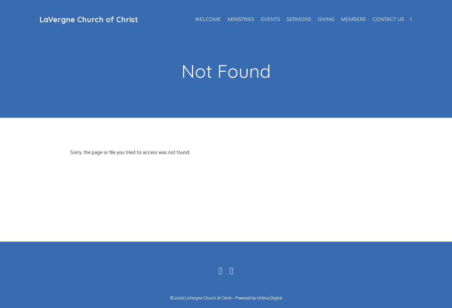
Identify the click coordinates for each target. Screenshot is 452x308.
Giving (326, 19)
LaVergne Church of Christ (88, 19)
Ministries (241, 19)
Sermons (299, 19)
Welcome (208, 19)
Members (353, 19)
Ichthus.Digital (269, 298)
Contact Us (388, 19)
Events (270, 19)
